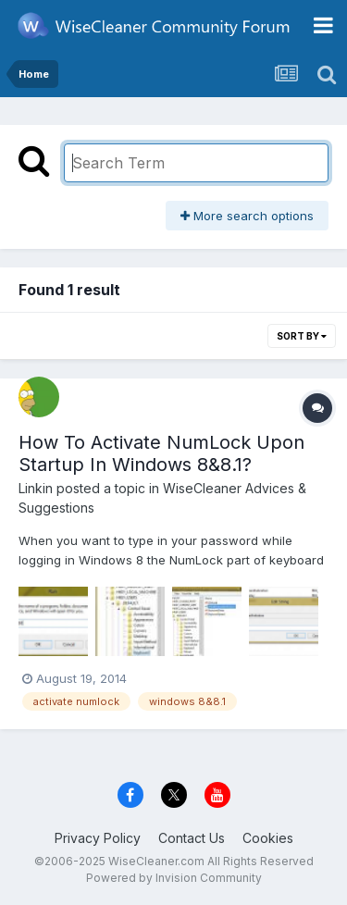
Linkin (36, 488)
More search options (247, 215)
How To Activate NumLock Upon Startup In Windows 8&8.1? (161, 453)
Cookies (267, 838)
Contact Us (191, 838)
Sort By (302, 335)
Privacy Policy (98, 838)
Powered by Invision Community (174, 878)
